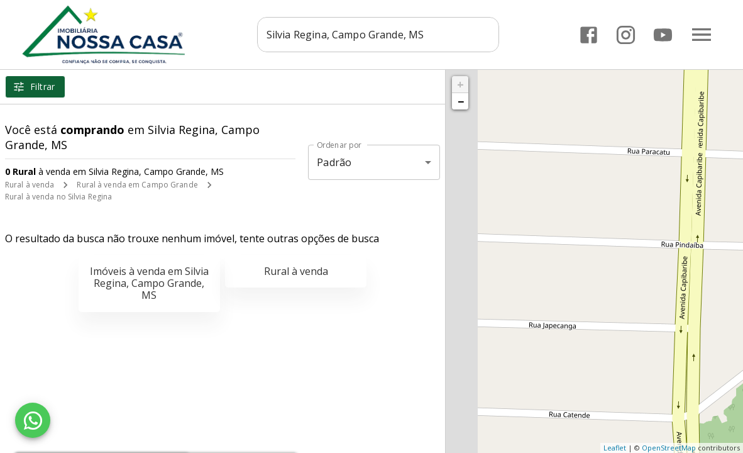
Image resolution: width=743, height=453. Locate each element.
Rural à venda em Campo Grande (137, 184)
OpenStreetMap (669, 447)
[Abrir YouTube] (663, 35)
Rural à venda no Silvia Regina (58, 196)
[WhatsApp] (32, 420)
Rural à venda (29, 184)
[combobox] (379, 34)
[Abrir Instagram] (626, 35)
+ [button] (460, 84)
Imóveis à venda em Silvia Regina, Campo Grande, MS (149, 283)
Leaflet (614, 447)
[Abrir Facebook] (589, 35)
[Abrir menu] (701, 34)
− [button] (461, 101)
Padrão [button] (334, 162)
